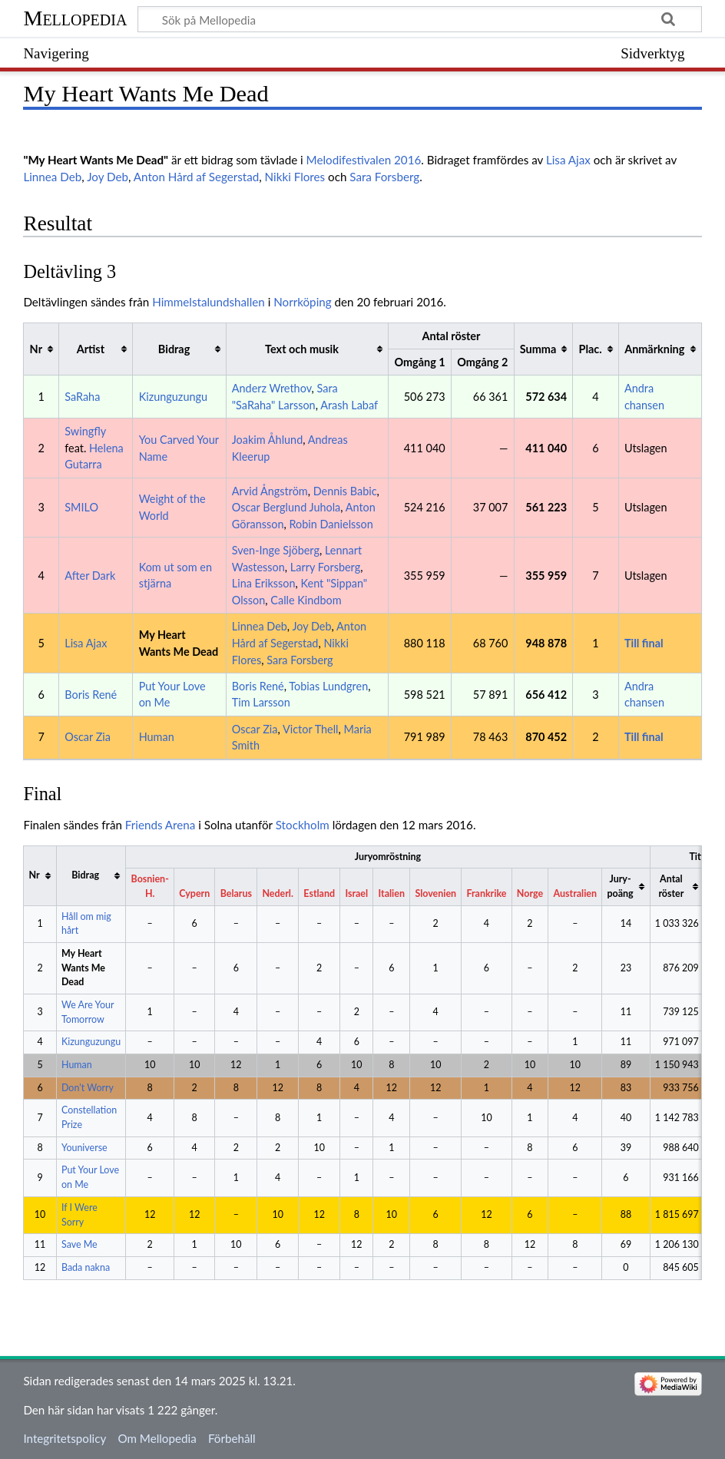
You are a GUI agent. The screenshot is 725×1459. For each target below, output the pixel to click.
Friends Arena (160, 825)
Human (156, 736)
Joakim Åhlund (267, 439)
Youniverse (84, 1147)
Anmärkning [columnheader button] (654, 349)
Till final (644, 643)
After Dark (90, 575)
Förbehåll (232, 1438)
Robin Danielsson (331, 524)
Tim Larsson (261, 702)
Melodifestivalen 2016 (364, 160)
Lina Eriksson (264, 583)
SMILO (81, 507)
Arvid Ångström (270, 491)
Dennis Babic (345, 491)
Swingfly (85, 431)
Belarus (236, 893)
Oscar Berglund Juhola (286, 507)
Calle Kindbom (305, 600)
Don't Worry (87, 1087)
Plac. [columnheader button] (589, 349)
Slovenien (435, 893)
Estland (319, 893)
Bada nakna (85, 1267)
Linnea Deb (52, 177)
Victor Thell (311, 729)
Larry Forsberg (325, 567)
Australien (575, 893)
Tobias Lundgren (328, 686)
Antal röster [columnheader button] (671, 886)
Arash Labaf (349, 405)
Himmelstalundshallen (208, 302)
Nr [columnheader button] (36, 349)
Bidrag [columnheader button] (174, 349)
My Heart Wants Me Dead (83, 968)
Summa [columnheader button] (538, 349)
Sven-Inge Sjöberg (275, 550)
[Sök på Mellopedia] (419, 19)
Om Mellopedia (157, 1438)
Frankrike (487, 893)
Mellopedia (75, 18)
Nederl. (277, 893)
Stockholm (302, 825)
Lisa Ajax (568, 160)
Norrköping (302, 302)
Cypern (194, 893)
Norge (530, 893)
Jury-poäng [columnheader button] (620, 886)
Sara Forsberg (384, 177)
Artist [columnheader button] (90, 349)
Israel (356, 893)
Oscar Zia (88, 736)
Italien (392, 893)
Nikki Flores (295, 177)
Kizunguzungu (173, 396)
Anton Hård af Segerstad (196, 177)
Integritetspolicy (64, 1438)
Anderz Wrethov (272, 388)
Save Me (79, 1244)
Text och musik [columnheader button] (302, 349)
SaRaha (82, 396)
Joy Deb (107, 177)
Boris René (91, 694)
